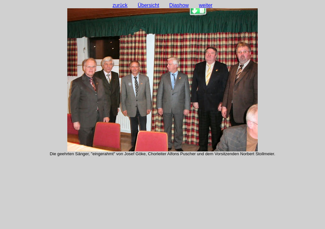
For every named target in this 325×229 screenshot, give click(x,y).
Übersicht (148, 5)
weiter (206, 5)
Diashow (179, 5)
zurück (120, 5)
